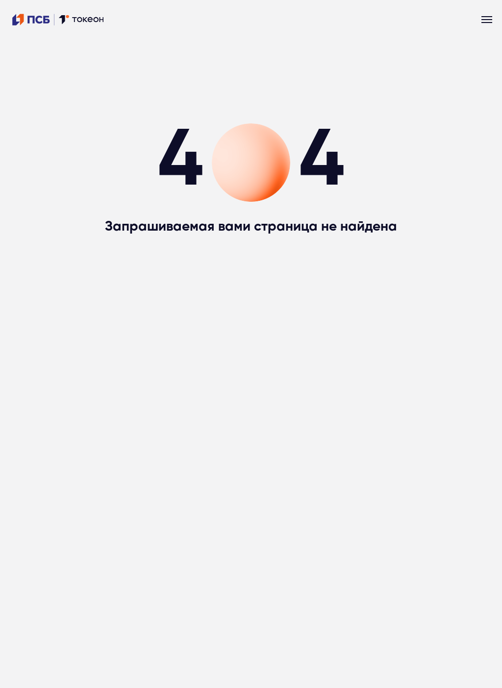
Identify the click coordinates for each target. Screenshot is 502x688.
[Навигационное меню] (486, 19)
